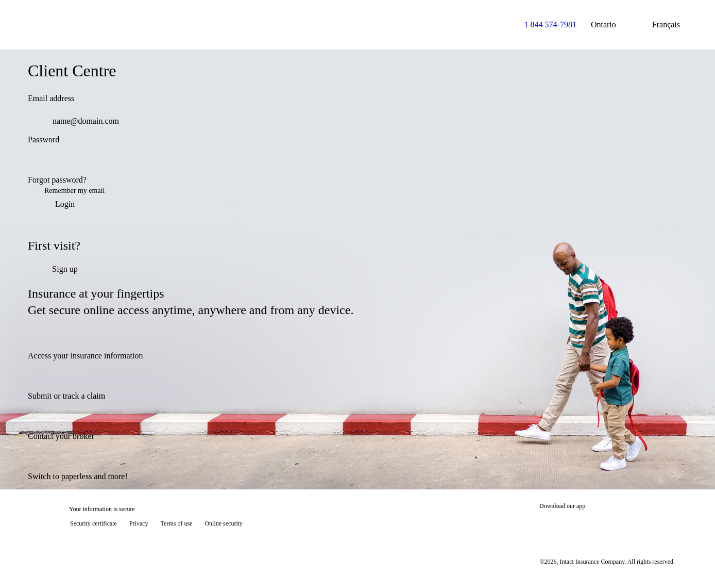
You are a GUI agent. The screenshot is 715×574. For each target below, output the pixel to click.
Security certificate (93, 523)
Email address (51, 98)
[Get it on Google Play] (640, 524)
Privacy (138, 523)
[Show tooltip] (692, 551)
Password (43, 139)
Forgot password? (57, 179)
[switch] (673, 162)
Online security (224, 523)
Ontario (612, 25)
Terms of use (177, 523)
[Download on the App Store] (570, 524)
